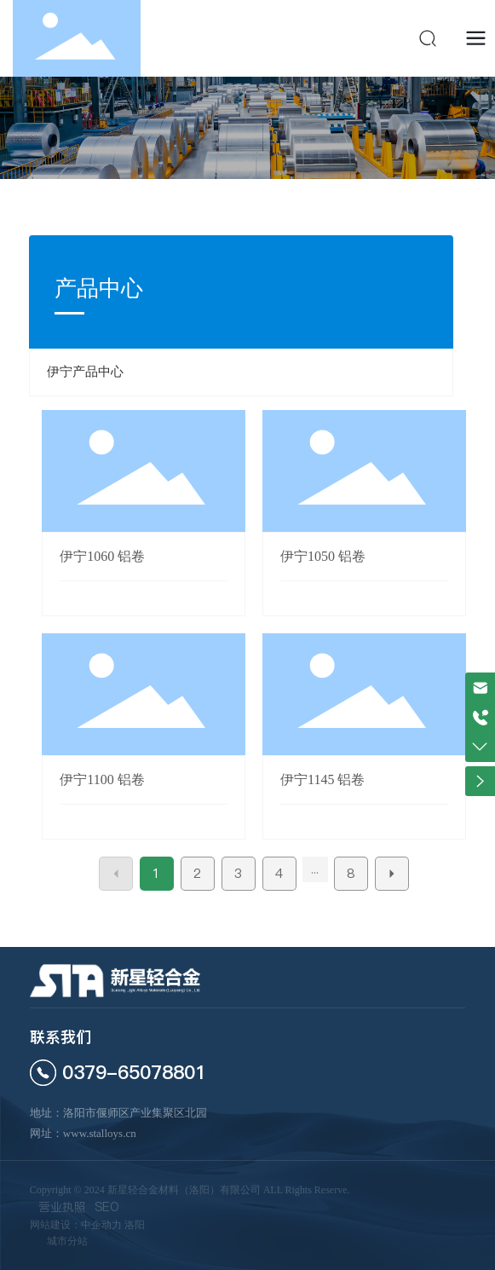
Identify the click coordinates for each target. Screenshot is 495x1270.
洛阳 (134, 1225)
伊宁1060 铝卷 (102, 556)
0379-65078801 (134, 1072)
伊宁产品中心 (85, 371)
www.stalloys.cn (99, 1133)
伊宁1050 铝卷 (322, 556)
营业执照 (62, 1206)
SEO (107, 1206)
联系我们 (60, 1037)
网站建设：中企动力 (76, 1225)
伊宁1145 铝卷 (322, 779)
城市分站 (67, 1241)
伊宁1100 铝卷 (102, 779)
